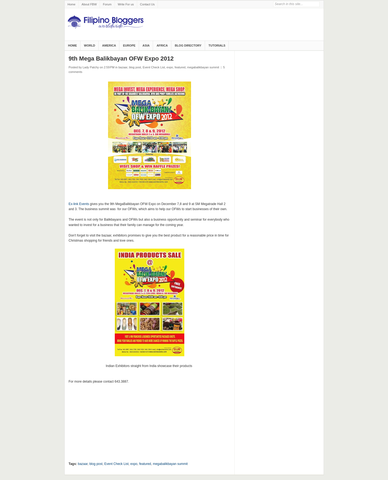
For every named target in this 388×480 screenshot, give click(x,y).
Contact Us (147, 4)
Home (71, 4)
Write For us (126, 4)
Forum (107, 4)
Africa (162, 45)
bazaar (123, 67)
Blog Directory (188, 45)
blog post (135, 67)
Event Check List (154, 67)
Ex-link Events (79, 204)
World (89, 45)
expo (170, 67)
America (109, 45)
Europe (129, 45)
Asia (146, 45)
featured (180, 67)
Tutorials (217, 45)
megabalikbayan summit (203, 67)
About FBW (89, 4)
